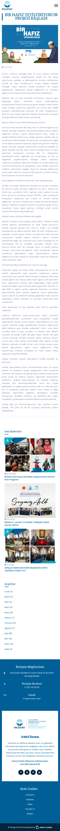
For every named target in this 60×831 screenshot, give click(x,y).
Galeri (30, 804)
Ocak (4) (8, 591)
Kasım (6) (8, 644)
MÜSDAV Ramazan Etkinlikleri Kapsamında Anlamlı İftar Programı (29, 478)
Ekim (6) (8, 638)
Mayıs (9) (8, 612)
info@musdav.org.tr (32, 698)
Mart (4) (8, 602)
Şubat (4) (8, 597)
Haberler (30, 799)
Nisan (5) (8, 607)
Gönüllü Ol (30, 809)
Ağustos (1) (9, 628)
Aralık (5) (8, 649)
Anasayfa (30, 795)
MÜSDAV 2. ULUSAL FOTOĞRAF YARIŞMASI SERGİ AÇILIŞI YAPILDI (26, 523)
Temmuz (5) (10, 623)
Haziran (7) (9, 617)
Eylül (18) (8, 633)
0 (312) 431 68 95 (31, 687)
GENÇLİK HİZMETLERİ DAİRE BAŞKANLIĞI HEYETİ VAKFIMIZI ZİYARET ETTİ (26, 569)
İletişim (30, 813)
